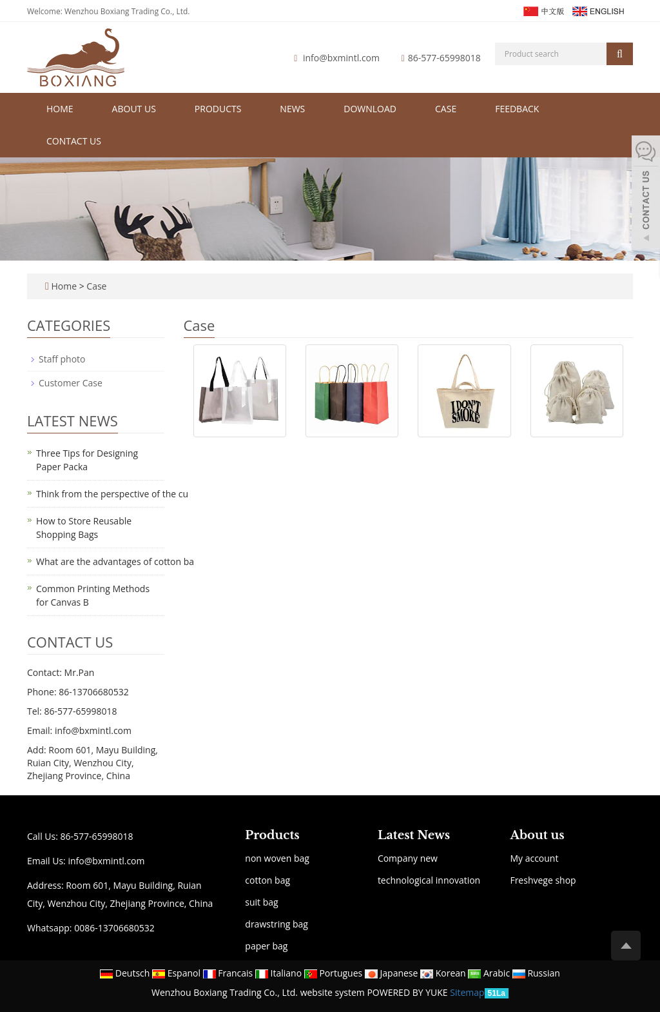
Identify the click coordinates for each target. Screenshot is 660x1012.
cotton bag (267, 880)
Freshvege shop (543, 880)
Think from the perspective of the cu (112, 494)
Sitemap (467, 992)
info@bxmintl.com (341, 58)
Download (370, 109)
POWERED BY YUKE (408, 992)
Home (59, 109)
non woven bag (277, 858)
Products (218, 109)
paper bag (266, 946)
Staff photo (62, 359)
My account (534, 858)
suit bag (261, 902)
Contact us (73, 141)
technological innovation (429, 880)
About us (134, 109)
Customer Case (70, 383)
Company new (408, 858)
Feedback (517, 109)
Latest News (414, 835)
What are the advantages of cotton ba (115, 561)
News (292, 109)
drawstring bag (276, 924)
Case (445, 109)
